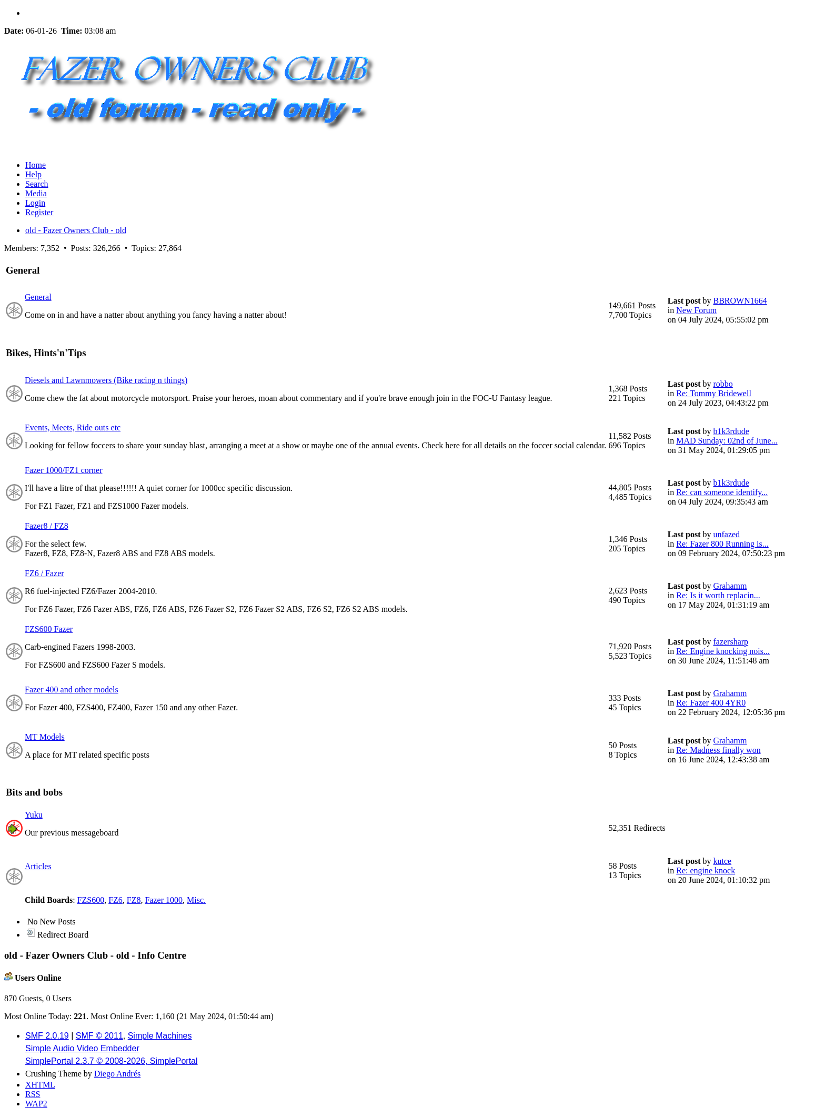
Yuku (34, 814)
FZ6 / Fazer (44, 573)
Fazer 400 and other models (71, 689)
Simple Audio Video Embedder (82, 1048)
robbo (722, 383)
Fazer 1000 (164, 899)
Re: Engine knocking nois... (723, 651)
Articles (38, 866)
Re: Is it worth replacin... (718, 595)
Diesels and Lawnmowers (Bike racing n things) (106, 380)
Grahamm (730, 585)
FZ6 (115, 899)
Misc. (196, 899)
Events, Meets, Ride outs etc (72, 427)
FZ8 (134, 899)
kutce (722, 861)
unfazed (726, 534)
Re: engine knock (705, 870)
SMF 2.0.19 (47, 1035)
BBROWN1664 (740, 300)
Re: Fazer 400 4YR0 (711, 702)
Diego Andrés (117, 1073)
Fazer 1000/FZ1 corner (64, 470)
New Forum (696, 310)
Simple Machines (160, 1035)
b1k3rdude (731, 431)
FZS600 (91, 899)
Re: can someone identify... (722, 492)
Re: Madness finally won (718, 750)
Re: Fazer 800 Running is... (722, 543)
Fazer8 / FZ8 (46, 525)
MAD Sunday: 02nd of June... (726, 440)
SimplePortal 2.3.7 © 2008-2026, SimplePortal (111, 1060)
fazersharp (730, 641)
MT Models (45, 736)
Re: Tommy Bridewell (713, 393)
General (38, 297)
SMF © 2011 (99, 1035)
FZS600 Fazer (49, 629)
